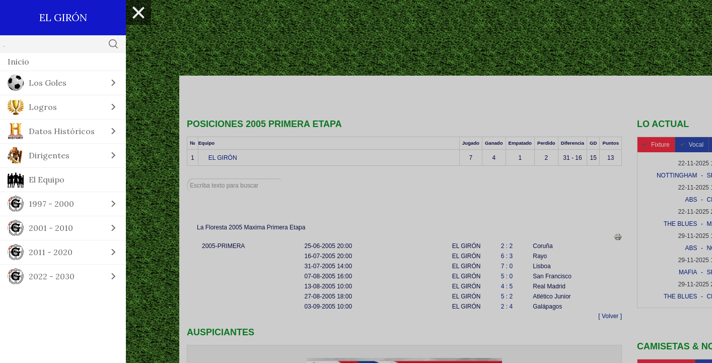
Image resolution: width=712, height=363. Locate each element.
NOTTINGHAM (677, 175)
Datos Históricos (62, 131)
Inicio (18, 61)
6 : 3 (507, 256)
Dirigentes (49, 155)
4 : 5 (507, 286)
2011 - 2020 (51, 252)
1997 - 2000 (51, 204)
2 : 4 (507, 306)
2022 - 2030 (52, 276)
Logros (43, 107)
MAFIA (688, 272)
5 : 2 (507, 296)
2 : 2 (507, 246)
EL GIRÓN (222, 157)
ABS (691, 199)
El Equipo (46, 179)
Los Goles (47, 83)
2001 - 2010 (51, 228)
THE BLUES (680, 223)
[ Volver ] (610, 316)
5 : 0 (507, 276)
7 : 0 (507, 266)
